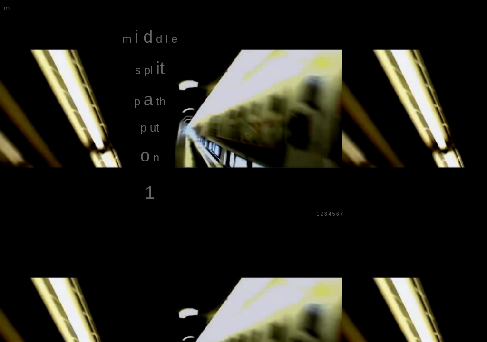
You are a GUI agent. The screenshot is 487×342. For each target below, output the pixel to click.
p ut (149, 127)
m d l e (150, 38)
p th (150, 101)
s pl (150, 70)
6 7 (339, 214)
